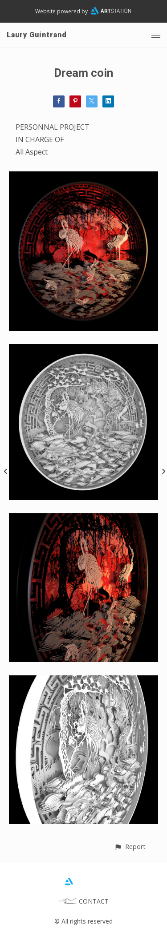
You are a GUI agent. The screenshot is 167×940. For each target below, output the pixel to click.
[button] (129, 846)
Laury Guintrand (37, 35)
